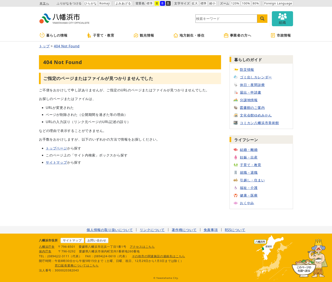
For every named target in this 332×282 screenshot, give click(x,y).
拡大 (195, 3)
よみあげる (123, 3)
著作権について (184, 229)
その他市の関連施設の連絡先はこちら (158, 256)
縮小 (212, 3)
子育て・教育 (100, 35)
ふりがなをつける (69, 3)
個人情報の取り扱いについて (110, 229)
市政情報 (280, 35)
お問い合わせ (96, 240)
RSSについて (235, 229)
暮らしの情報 (54, 35)
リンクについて (152, 229)
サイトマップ (56, 162)
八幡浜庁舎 (47, 247)
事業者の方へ (237, 35)
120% (235, 3)
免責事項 (211, 229)
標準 (150, 3)
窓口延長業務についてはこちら (77, 265)
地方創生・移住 (189, 35)
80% (256, 3)
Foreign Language (278, 3)
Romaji (104, 3)
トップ (44, 46)
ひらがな (90, 3)
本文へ (44, 3)
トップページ (56, 148)
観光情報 (143, 35)
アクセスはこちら (142, 247)
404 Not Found (66, 46)
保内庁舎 (45, 251)
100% (246, 3)
